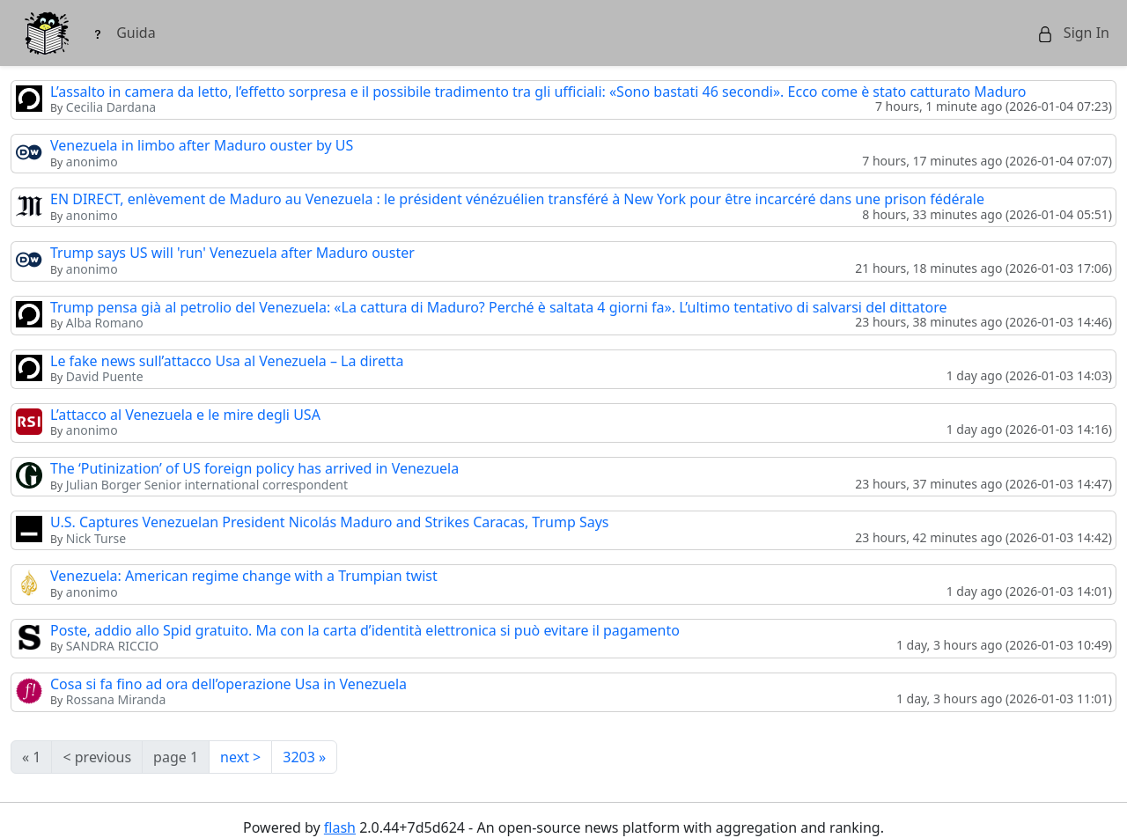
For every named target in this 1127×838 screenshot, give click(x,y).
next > (240, 757)
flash (340, 827)
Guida (123, 32)
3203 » (304, 757)
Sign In (1073, 32)
